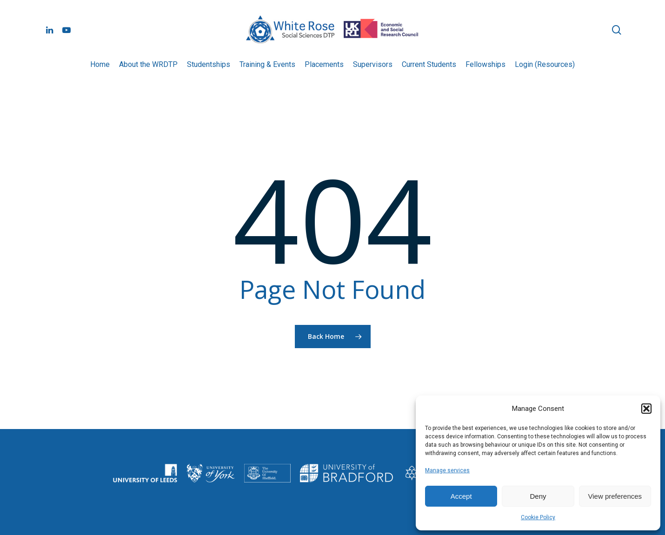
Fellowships (485, 64)
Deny (538, 496)
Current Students (429, 64)
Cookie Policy (538, 517)
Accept (461, 496)
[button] (646, 408)
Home (100, 64)
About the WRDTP (148, 64)
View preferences (615, 496)
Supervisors (372, 64)
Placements (324, 64)
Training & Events (267, 64)
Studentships (208, 64)
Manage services (447, 470)
